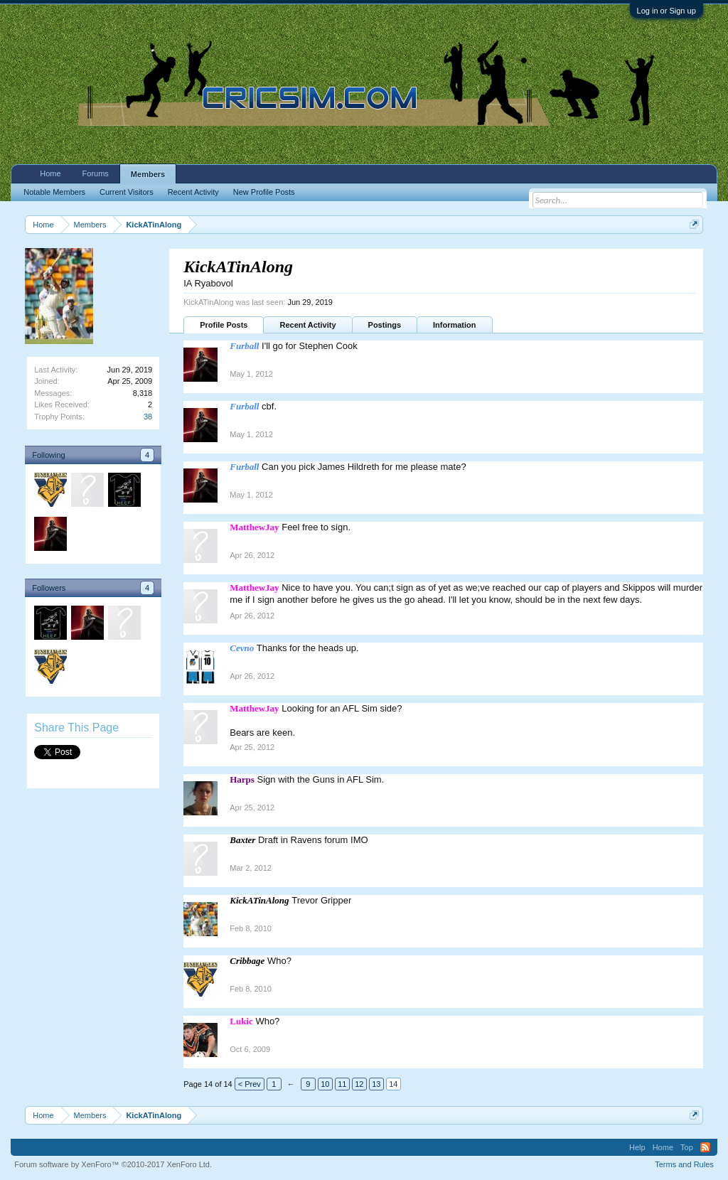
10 (325, 1084)
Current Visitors (127, 192)
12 (359, 1084)
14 (393, 1084)
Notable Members (54, 192)
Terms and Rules (684, 1164)
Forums (95, 173)
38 (148, 416)
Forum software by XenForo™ (113, 1164)
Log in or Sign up (666, 10)
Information (454, 325)
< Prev (249, 1084)
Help (637, 1147)
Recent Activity (307, 325)
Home (50, 173)
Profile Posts (223, 325)
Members (148, 174)
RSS (705, 1147)
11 (342, 1084)
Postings (384, 325)
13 (376, 1084)
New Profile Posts (264, 192)
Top (686, 1147)
